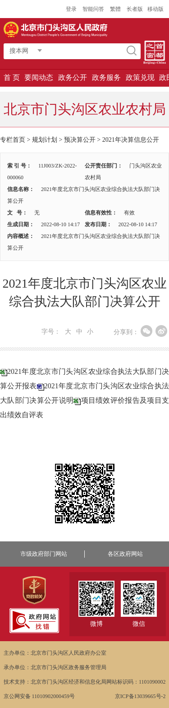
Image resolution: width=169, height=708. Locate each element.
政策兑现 (140, 77)
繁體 (115, 9)
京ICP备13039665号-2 (140, 696)
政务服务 (106, 77)
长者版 (135, 9)
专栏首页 (12, 139)
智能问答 (93, 9)
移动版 (155, 9)
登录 (71, 9)
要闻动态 (38, 77)
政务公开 (72, 77)
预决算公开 (80, 139)
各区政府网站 (125, 553)
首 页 (12, 77)
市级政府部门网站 (43, 553)
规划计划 (44, 139)
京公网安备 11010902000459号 (39, 696)
